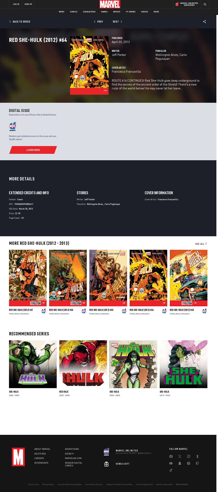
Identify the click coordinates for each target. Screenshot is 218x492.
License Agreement (144, 484)
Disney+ (69, 453)
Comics (73, 11)
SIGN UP (28, 4)
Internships (41, 463)
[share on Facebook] (171, 457)
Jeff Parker (76, 69)
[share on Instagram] (188, 457)
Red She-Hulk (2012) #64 (142, 336)
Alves (17, 340)
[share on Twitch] (197, 464)
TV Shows (130, 11)
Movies (116, 11)
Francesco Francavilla (83, 82)
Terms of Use (33, 484)
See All (201, 270)
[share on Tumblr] (197, 457)
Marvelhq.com (73, 458)
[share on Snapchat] (179, 464)
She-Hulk (13, 418)
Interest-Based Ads (164, 484)
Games (104, 11)
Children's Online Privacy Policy (119, 484)
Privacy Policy (48, 484)
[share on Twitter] (179, 457)
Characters (89, 11)
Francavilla (24, 340)
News (61, 11)
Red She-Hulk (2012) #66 (61, 336)
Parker (11, 340)
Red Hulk (63, 418)
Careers (39, 458)
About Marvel (42, 449)
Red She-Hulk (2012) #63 (182, 336)
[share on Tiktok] (171, 470)
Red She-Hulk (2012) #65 (101, 336)
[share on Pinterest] (188, 464)
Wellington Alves (145, 69)
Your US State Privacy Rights (69, 484)
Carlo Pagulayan (169, 69)
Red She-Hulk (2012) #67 (21, 336)
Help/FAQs (40, 453)
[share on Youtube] (171, 464)
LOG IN (16, 4)
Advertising (72, 449)
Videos (144, 11)
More (156, 11)
